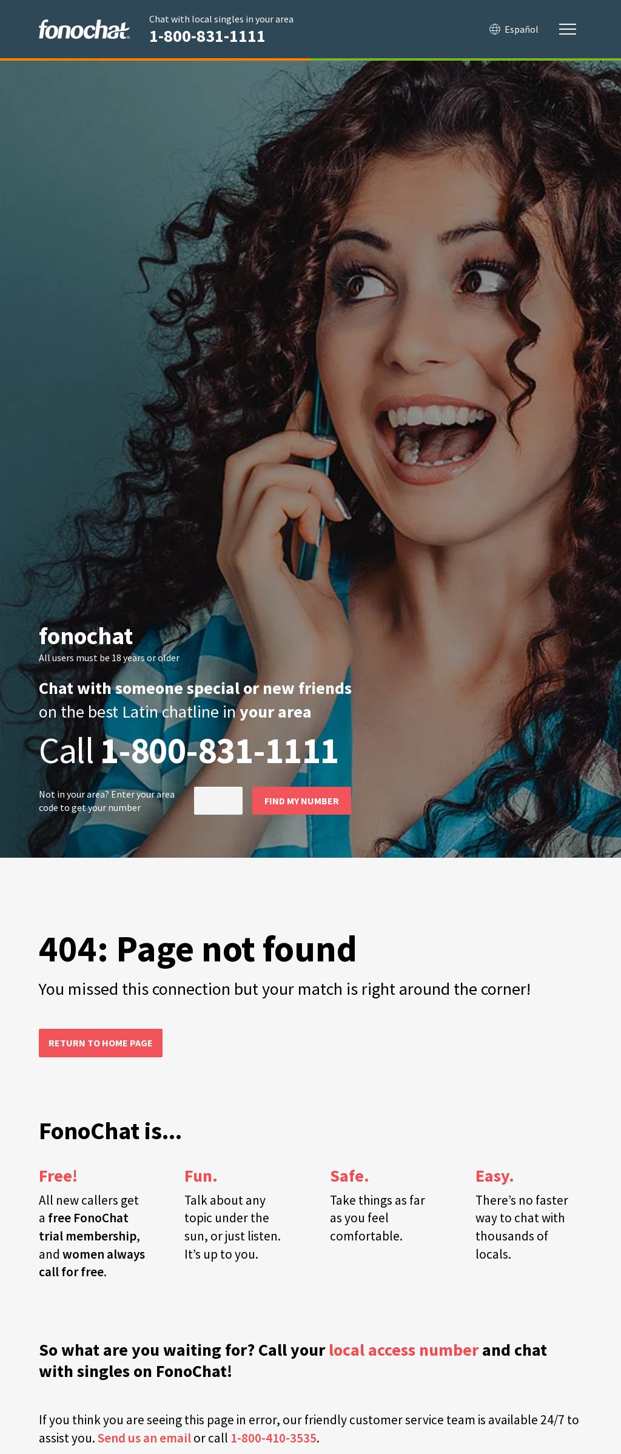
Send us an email (144, 1438)
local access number (403, 1350)
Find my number (301, 801)
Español (514, 29)
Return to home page (101, 1043)
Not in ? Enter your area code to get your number (107, 800)
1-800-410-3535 (273, 1438)
